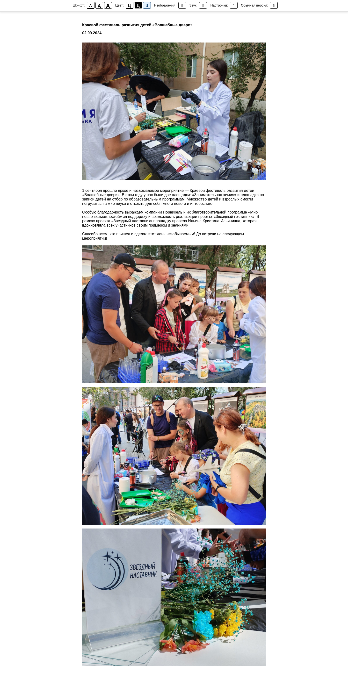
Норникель (172, 212)
